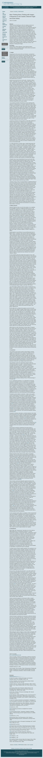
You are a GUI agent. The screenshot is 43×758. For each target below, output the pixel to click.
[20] (13, 505)
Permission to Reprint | (19, 748)
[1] (22, 73)
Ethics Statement (5, 24)
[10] (15, 411)
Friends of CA (5, 40)
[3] (21, 216)
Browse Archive (4, 35)
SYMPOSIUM (20, 11)
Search (3, 61)
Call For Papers (4, 17)
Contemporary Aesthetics (23, 753)
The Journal (4, 14)
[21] (14, 583)
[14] (23, 434)
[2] (31, 176)
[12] (25, 417)
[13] (35, 422)
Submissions (4, 21)
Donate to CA (5, 37)
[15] (28, 442)
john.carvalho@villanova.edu (15, 655)
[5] (22, 359)
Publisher (12, 748)
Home (4, 11)
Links (24, 748)
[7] (31, 395)
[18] (20, 479)
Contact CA (4, 27)
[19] (13, 490)
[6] (14, 378)
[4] (10, 357)
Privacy (27, 748)
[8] (12, 403)
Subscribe (5, 32)
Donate (30, 748)
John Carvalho (30, 744)
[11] (17, 414)
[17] (18, 463)
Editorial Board (4, 30)
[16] (16, 458)
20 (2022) (15, 11)
